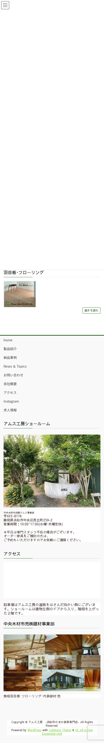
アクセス (10, 392)
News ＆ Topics (15, 366)
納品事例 (10, 357)
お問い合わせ (13, 375)
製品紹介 (10, 348)
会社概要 (10, 383)
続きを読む (91, 310)
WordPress (34, 730)
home (8, 340)
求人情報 (10, 410)
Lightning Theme (60, 730)
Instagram (11, 401)
